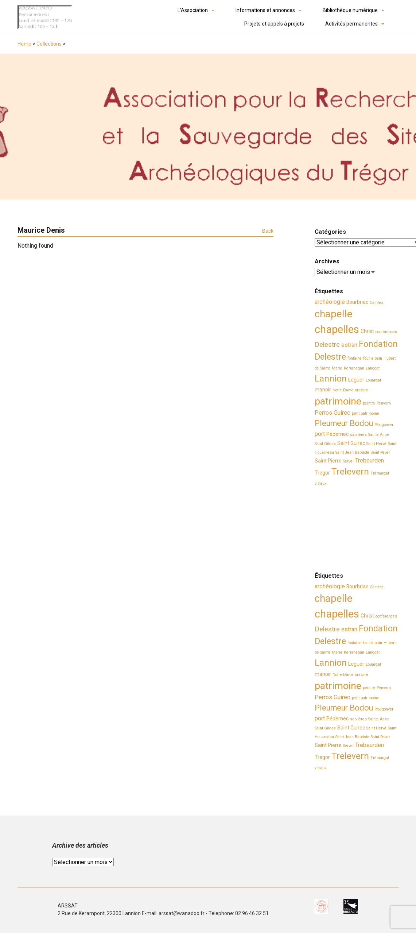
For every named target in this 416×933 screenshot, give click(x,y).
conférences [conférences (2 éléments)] (386, 331)
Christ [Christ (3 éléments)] (367, 331)
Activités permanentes (351, 24)
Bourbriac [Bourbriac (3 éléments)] (357, 302)
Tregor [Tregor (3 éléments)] (322, 473)
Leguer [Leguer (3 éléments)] (356, 380)
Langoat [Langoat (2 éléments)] (373, 368)
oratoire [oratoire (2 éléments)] (361, 390)
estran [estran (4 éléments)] (349, 344)
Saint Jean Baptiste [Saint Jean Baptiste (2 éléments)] (352, 452)
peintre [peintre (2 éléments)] (369, 403)
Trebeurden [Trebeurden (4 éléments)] (369, 460)
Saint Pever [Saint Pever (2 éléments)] (380, 452)
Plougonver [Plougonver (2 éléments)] (383, 424)
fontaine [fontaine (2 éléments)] (354, 358)
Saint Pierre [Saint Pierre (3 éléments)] (328, 461)
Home (24, 44)
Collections (49, 44)
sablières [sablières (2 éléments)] (358, 434)
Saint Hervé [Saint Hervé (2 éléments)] (376, 443)
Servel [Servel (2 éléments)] (348, 461)
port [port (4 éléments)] (320, 433)
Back (267, 231)
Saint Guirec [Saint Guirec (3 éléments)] (351, 443)
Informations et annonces (265, 10)
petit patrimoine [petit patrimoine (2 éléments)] (365, 413)
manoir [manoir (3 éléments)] (323, 389)
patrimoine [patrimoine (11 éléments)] (338, 401)
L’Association (193, 10)
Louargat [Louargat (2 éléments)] (373, 380)
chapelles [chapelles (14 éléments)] (337, 329)
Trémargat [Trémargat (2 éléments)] (379, 473)
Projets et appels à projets (274, 24)
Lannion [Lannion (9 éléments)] (331, 378)
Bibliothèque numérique (350, 10)
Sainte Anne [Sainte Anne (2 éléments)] (378, 434)
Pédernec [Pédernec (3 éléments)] (337, 434)
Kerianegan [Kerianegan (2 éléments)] (354, 368)
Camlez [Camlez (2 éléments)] (376, 302)
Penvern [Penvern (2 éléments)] (384, 403)
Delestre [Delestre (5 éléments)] (327, 345)
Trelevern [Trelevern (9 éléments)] (350, 471)
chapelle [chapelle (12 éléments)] (334, 314)
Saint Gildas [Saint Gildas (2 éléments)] (325, 443)
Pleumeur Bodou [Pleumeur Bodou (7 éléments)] (344, 423)
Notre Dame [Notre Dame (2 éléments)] (343, 390)
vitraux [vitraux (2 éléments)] (320, 483)
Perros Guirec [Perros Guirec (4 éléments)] (332, 412)
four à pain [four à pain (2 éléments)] (372, 358)
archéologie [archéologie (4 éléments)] (330, 301)
